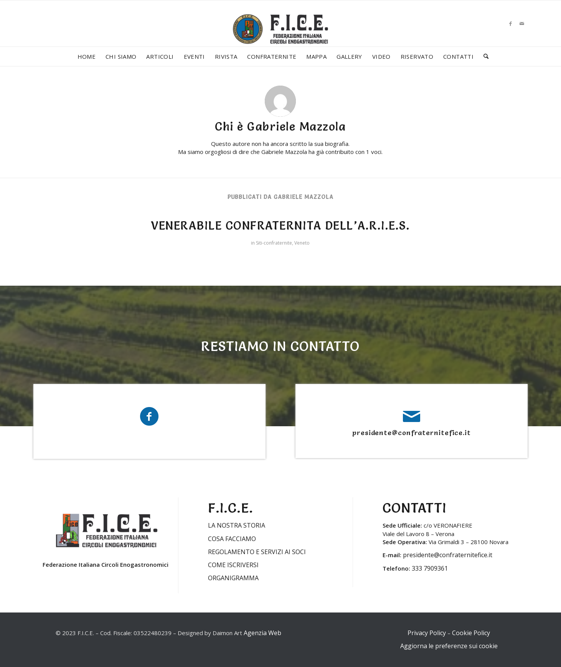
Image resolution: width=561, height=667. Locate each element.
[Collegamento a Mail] (522, 23)
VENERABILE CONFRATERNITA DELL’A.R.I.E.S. (280, 225)
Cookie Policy (471, 633)
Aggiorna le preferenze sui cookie (449, 646)
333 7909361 (430, 568)
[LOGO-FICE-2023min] (280, 37)
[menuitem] (87, 56)
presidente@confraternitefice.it (411, 432)
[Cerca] (483, 56)
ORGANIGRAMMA (233, 578)
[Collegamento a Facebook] (510, 23)
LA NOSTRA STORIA (236, 525)
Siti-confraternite (274, 243)
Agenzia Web (262, 633)
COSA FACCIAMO (232, 539)
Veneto (302, 243)
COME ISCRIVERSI (233, 565)
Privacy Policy (427, 633)
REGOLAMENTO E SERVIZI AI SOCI (257, 552)
